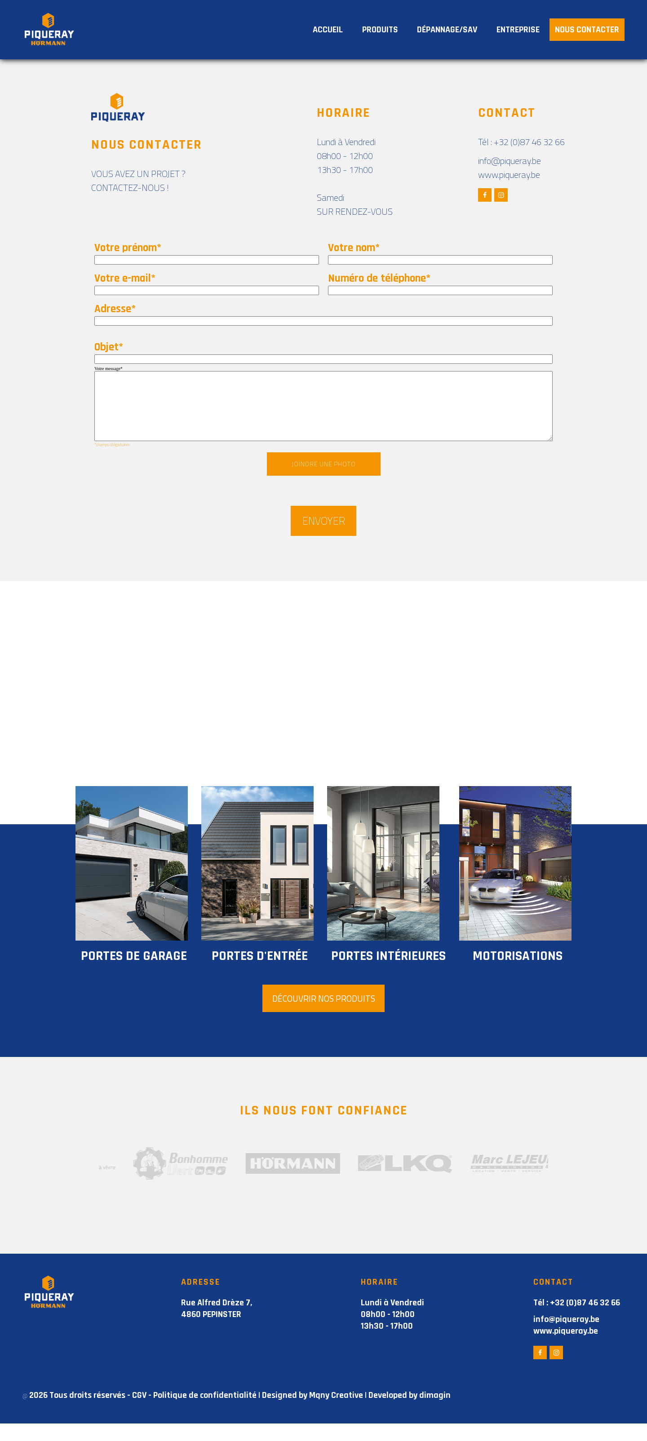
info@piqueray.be (509, 161)
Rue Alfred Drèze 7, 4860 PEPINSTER (216, 1326)
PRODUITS (380, 29)
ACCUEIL (328, 29)
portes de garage (128, 972)
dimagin (435, 1413)
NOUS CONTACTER (587, 29)
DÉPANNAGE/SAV (447, 29)
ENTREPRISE (518, 29)
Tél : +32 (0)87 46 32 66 (521, 142)
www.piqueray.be (509, 174)
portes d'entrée (254, 972)
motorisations (512, 972)
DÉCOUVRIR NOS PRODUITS (323, 1015)
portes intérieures (383, 972)
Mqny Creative (336, 1413)
